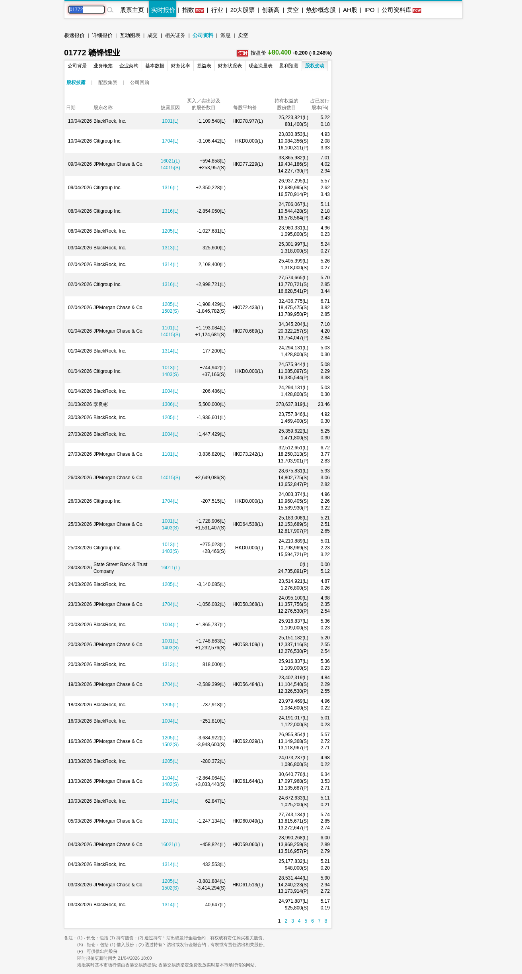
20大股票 (242, 9)
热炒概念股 (321, 9)
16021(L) (170, 161)
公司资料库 (396, 9)
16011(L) (170, 567)
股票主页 (132, 9)
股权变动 (314, 66)
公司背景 (77, 66)
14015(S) (170, 167)
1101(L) (170, 328)
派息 (225, 35)
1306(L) (170, 404)
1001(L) (170, 121)
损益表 (204, 66)
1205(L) (170, 231)
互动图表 (130, 35)
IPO (369, 9)
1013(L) (170, 367)
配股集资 (107, 82)
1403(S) (170, 374)
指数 (188, 9)
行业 (217, 9)
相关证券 (175, 35)
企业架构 (128, 66)
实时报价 (163, 9)
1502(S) (170, 311)
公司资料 (203, 35)
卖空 (293, 9)
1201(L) (170, 821)
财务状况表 (230, 66)
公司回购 (139, 82)
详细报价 (102, 35)
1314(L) (170, 264)
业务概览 (103, 66)
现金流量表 (261, 66)
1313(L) (170, 248)
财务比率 (180, 66)
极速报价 (74, 35)
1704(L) (170, 141)
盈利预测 (288, 66)
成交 (152, 35)
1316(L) (170, 187)
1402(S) (170, 784)
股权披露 (76, 82)
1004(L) (170, 391)
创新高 (271, 9)
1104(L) (170, 778)
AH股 (350, 9)
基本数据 (154, 66)
